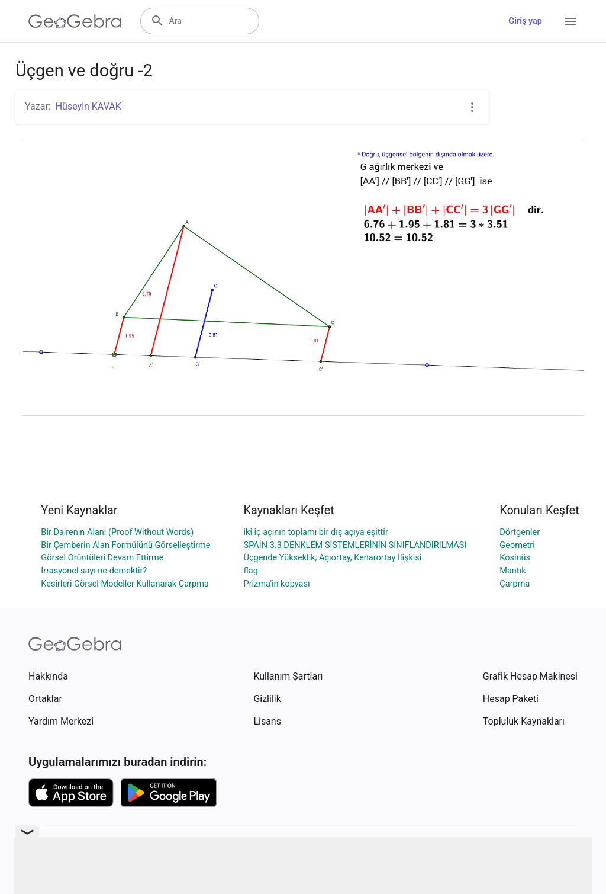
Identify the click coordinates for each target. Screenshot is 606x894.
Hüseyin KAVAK (88, 106)
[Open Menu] (570, 21)
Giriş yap (525, 21)
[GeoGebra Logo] (74, 21)
